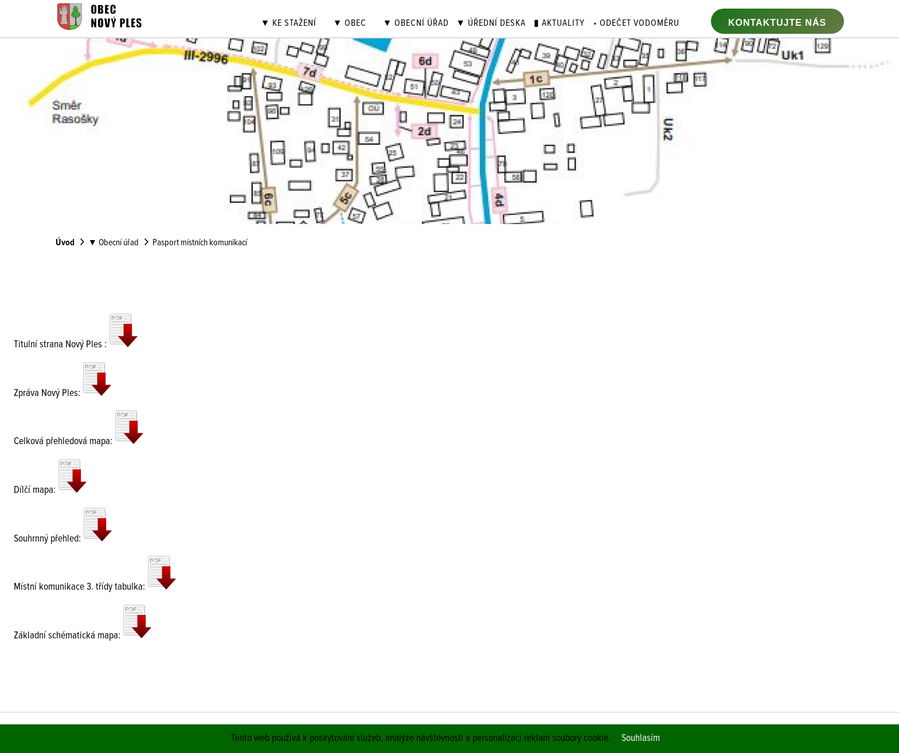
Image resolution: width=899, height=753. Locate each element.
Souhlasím (641, 738)
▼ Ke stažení (289, 24)
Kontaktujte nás (777, 23)
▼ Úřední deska (491, 24)
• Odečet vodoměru (636, 24)
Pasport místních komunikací (200, 243)
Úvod (65, 243)
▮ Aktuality (559, 24)
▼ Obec (349, 24)
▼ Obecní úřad (415, 24)
